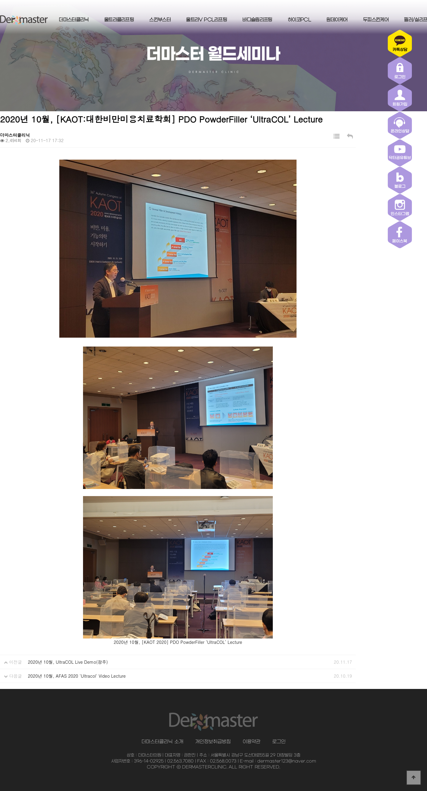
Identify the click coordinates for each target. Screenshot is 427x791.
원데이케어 (337, 20)
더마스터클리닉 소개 (162, 741)
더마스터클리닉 (73, 20)
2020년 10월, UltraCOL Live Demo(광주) (68, 662)
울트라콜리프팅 (119, 20)
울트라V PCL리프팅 (206, 20)
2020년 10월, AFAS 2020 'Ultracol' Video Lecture (77, 676)
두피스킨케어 (375, 20)
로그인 (279, 741)
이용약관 (251, 741)
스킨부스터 (160, 20)
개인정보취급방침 (213, 741)
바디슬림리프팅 (257, 20)
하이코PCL (299, 20)
